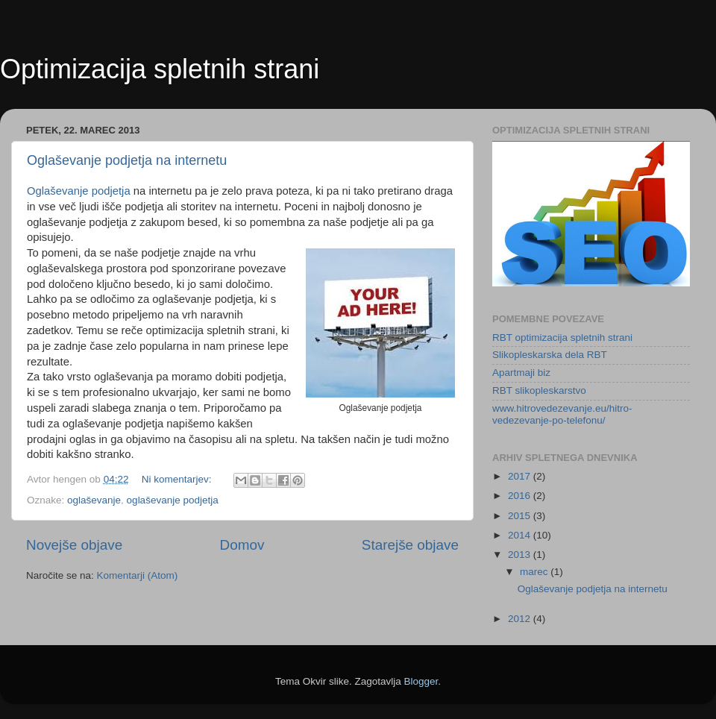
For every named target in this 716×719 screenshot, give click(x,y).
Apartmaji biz (521, 372)
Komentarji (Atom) (137, 575)
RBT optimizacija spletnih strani (562, 337)
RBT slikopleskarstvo (539, 390)
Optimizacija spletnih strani (159, 69)
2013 (520, 554)
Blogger (421, 681)
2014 (520, 535)
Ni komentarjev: (178, 479)
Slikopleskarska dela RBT (549, 354)
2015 (520, 515)
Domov (242, 545)
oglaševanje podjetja (173, 500)
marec (535, 571)
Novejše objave (74, 545)
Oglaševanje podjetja (79, 191)
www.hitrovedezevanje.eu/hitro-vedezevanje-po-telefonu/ (562, 414)
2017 (520, 476)
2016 (520, 495)
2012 (520, 618)
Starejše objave (410, 545)
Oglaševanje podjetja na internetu (127, 160)
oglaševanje (94, 500)
